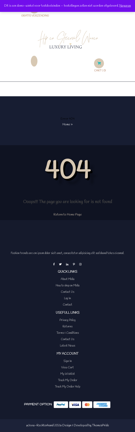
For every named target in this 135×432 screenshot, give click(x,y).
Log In (67, 298)
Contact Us (67, 292)
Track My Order (67, 380)
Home (66, 124)
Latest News (67, 346)
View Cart (67, 367)
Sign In (67, 361)
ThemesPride (100, 425)
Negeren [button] (125, 6)
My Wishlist (67, 374)
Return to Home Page (68, 215)
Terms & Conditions (67, 333)
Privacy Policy (67, 320)
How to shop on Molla (68, 285)
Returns (67, 326)
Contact (67, 305)
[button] (67, 89)
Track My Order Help (67, 387)
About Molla (67, 279)
